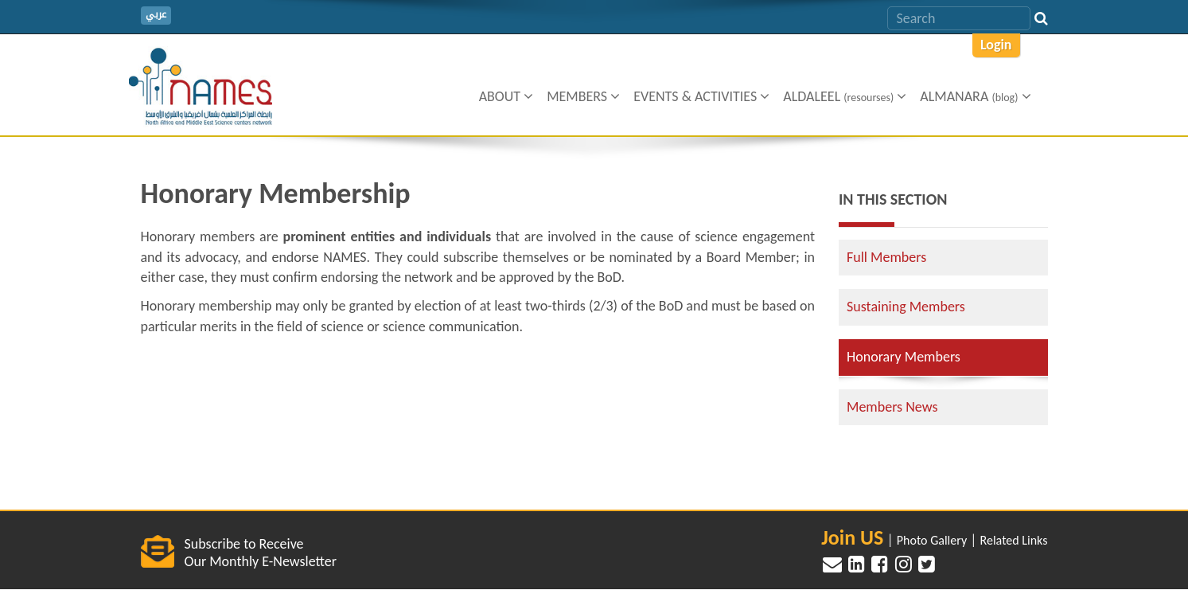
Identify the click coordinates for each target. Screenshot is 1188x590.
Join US (852, 537)
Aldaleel (844, 96)
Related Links (1014, 540)
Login (996, 44)
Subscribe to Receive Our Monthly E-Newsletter (261, 552)
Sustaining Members (906, 306)
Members (583, 96)
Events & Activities (701, 96)
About (506, 96)
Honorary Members (903, 356)
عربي (156, 14)
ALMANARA (975, 96)
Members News (892, 407)
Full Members (886, 257)
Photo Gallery (932, 540)
